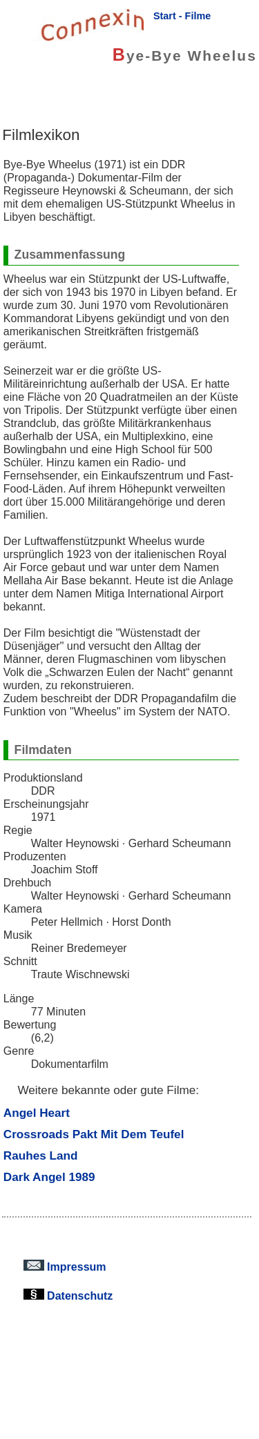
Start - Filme (182, 15)
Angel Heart (36, 1113)
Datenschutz (68, 1295)
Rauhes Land (40, 1155)
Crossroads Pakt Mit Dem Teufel (93, 1134)
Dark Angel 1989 (49, 1177)
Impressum (64, 1266)
